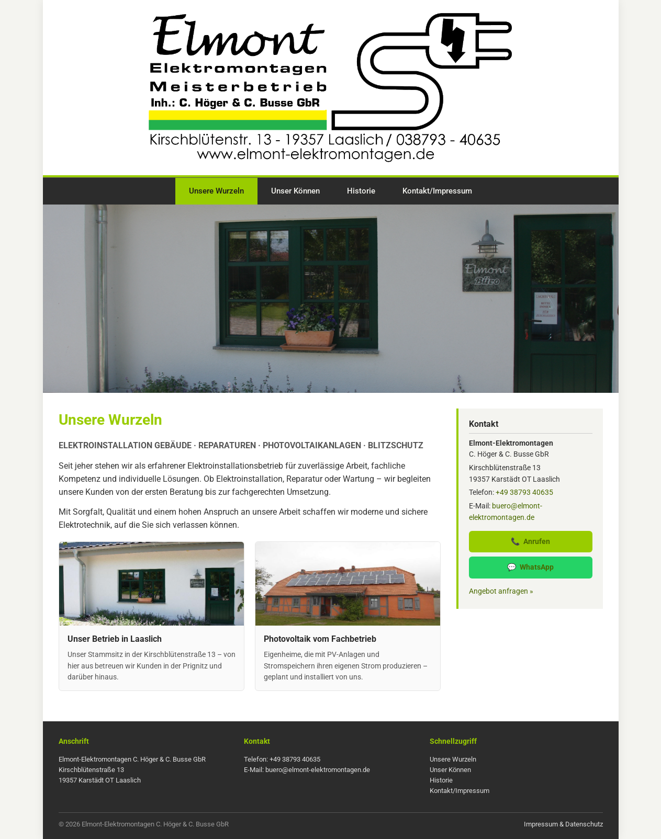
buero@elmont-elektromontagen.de (317, 770)
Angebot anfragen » (501, 591)
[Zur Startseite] (331, 89)
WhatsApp (530, 567)
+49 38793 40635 (524, 492)
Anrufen (530, 542)
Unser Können (295, 191)
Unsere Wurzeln (216, 191)
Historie (361, 191)
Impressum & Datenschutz (563, 824)
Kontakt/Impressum (437, 191)
